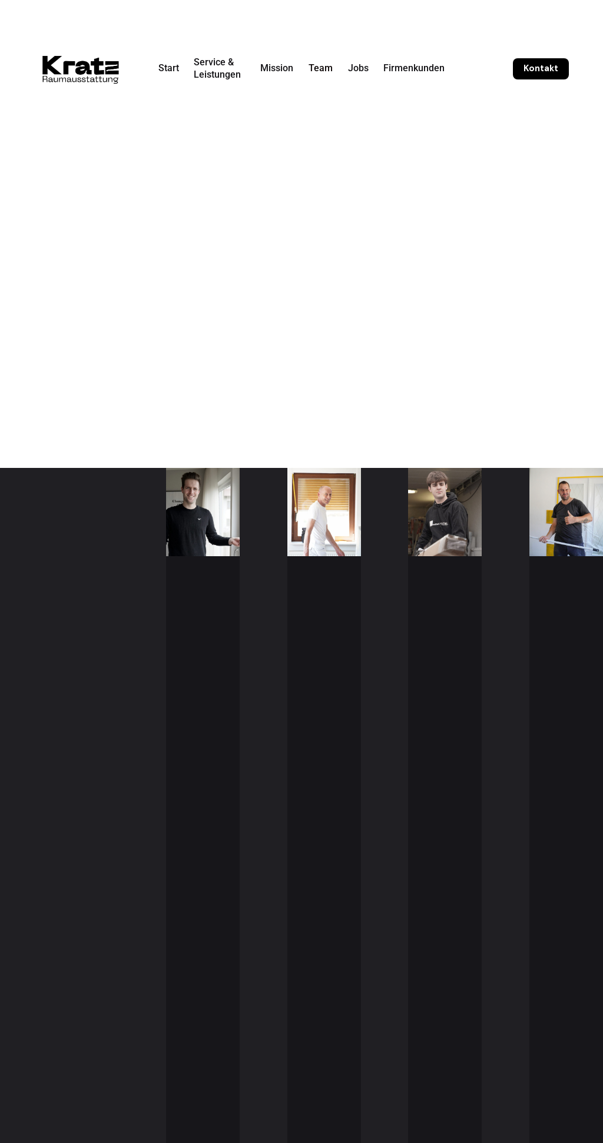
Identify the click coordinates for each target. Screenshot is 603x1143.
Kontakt (541, 68)
